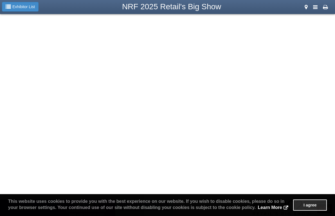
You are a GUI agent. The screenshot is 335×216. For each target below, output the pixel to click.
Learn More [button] (270, 207)
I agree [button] (309, 205)
